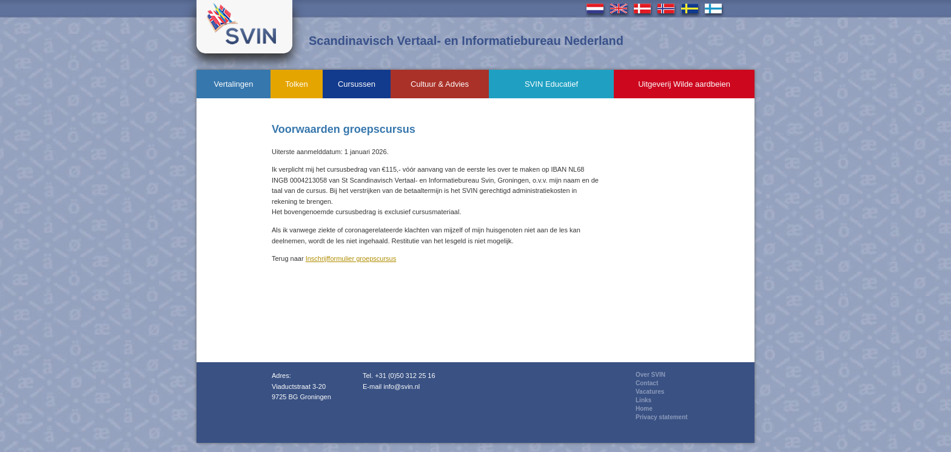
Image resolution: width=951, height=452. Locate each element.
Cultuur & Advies (440, 84)
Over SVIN (650, 374)
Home (644, 408)
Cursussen (356, 84)
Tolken (296, 84)
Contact (647, 383)
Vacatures (650, 391)
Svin (244, 26)
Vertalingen (233, 84)
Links (643, 400)
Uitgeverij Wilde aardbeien (684, 84)
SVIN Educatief (551, 84)
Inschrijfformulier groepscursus (351, 258)
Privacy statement (662, 417)
